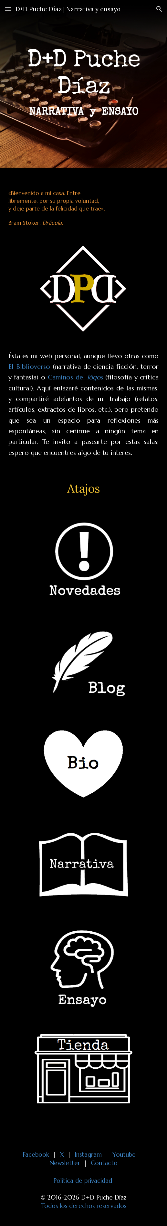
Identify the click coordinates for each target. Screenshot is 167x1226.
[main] (84, 84)
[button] (8, 9)
